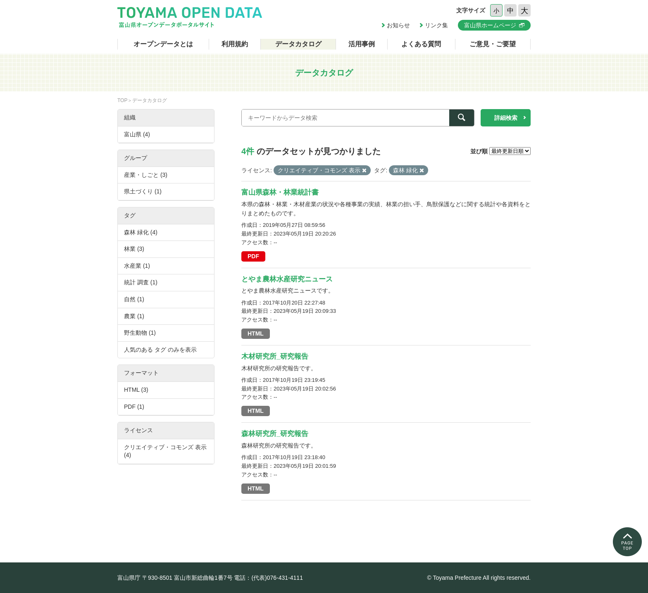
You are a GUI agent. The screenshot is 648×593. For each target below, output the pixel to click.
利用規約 (235, 44)
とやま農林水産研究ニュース (287, 279)
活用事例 (361, 44)
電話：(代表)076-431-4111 (268, 577)
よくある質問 (421, 44)
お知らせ (398, 25)
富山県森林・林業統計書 (280, 192)
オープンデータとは (163, 44)
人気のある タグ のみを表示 (160, 349)
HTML (256, 333)
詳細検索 (505, 117)
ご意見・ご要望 (492, 44)
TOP (122, 100)
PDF (253, 256)
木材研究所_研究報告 (274, 356)
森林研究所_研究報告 (274, 434)
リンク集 (436, 25)
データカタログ (298, 44)
